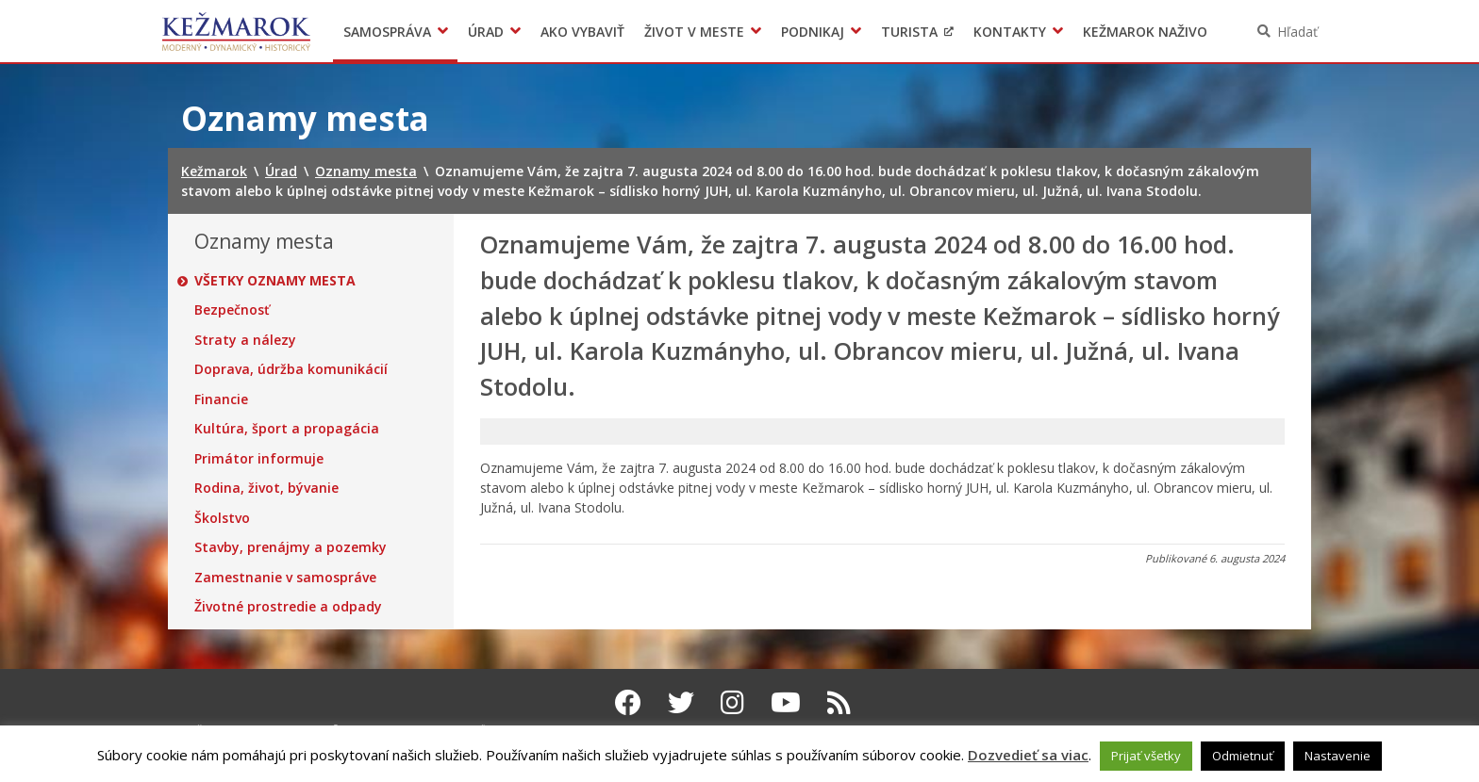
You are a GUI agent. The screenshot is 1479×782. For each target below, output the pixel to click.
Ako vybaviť (582, 32)
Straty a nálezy (245, 340)
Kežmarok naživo (1145, 32)
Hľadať (1297, 32)
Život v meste (694, 32)
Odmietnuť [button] (1242, 755)
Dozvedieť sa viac (1028, 754)
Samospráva (387, 32)
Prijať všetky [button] (1146, 755)
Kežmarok (236, 31)
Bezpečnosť (232, 309)
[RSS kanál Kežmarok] (839, 702)
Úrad (486, 32)
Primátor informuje (259, 458)
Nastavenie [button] (1338, 755)
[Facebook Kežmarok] (628, 702)
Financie (221, 399)
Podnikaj (812, 32)
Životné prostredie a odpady (288, 606)
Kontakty (1009, 32)
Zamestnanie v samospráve (285, 577)
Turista (909, 32)
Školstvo (222, 518)
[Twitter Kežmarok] (681, 702)
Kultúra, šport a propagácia (286, 428)
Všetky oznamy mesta (275, 280)
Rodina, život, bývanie (266, 488)
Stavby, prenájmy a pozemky (290, 547)
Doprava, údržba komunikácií (291, 369)
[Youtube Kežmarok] (786, 702)
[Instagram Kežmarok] (732, 702)
